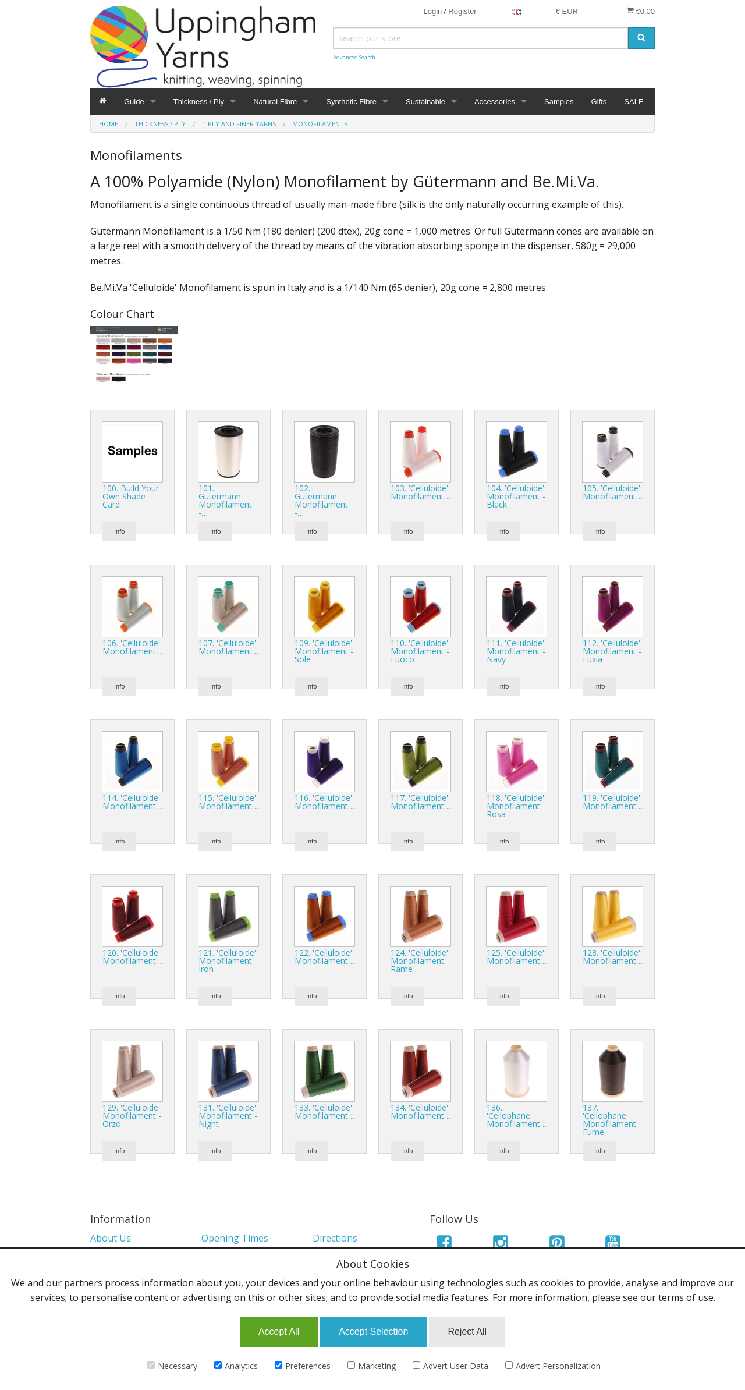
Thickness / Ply (198, 101)
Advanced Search (354, 57)
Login (432, 11)
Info (119, 531)
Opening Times (234, 1238)
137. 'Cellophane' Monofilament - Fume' (612, 1119)
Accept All (278, 1331)
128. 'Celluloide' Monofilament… (613, 956)
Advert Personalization (553, 1365)
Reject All (467, 1331)
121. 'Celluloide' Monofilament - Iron (227, 960)
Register (462, 11)
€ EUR (567, 11)
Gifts (599, 101)
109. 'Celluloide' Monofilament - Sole (324, 651)
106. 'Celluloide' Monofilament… (132, 647)
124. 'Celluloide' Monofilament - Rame (420, 960)
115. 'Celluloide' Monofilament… (228, 801)
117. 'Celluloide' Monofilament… (420, 801)
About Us (110, 1238)
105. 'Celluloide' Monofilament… (613, 492)
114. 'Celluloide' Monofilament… (132, 801)
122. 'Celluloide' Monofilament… (324, 956)
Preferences (303, 1365)
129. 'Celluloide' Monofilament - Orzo (131, 1115)
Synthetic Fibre (351, 101)
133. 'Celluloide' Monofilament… (324, 1111)
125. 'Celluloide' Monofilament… (517, 956)
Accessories (494, 101)
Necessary (172, 1365)
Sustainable (425, 101)
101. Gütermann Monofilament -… (225, 500)
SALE (633, 101)
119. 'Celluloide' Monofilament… (613, 801)
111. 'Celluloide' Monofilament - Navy (516, 651)
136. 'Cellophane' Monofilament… (517, 1115)
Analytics (236, 1365)
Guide (134, 101)
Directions (335, 1238)
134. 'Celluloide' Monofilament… (420, 1111)
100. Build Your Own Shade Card (130, 496)
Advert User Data (450, 1365)
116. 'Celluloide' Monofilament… (324, 801)
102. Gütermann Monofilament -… (321, 500)
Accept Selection (373, 1331)
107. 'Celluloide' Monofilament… (228, 647)
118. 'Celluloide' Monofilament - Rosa (516, 806)
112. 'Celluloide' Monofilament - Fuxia (612, 651)
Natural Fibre (275, 101)
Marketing (371, 1365)
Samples (559, 101)
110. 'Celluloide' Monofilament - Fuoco (420, 651)
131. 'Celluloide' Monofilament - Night (227, 1115)
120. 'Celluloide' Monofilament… (132, 956)
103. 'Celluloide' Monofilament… (420, 492)
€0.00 (640, 11)
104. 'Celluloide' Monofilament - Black (516, 496)
